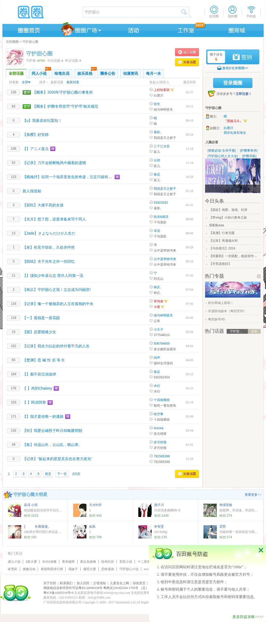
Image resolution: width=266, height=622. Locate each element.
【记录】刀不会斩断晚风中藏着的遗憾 (54, 163)
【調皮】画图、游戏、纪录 (228, 210)
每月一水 (153, 74)
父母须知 (99, 583)
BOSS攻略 (49, 561)
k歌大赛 (31, 561)
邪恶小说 (125, 561)
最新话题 (57, 82)
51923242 (161, 202)
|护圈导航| (249, 156)
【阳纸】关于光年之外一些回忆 (49, 261)
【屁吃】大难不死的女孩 (43, 205)
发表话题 (187, 62)
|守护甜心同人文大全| (222, 156)
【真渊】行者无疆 (222, 233)
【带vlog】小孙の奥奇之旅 (228, 217)
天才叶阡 (95, 505)
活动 (133, 29)
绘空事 (158, 414)
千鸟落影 (160, 222)
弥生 (157, 104)
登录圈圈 (232, 83)
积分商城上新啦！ (221, 303)
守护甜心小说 (129, 569)
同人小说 (40, 72)
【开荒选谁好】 (220, 264)
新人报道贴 (32, 191)
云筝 (157, 321)
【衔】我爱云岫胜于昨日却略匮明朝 (52, 430)
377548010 (162, 335)
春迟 (157, 174)
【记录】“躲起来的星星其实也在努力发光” (57, 459)
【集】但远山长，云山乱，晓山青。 (52, 445)
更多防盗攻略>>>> (247, 617)
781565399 (162, 456)
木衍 (157, 386)
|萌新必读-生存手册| (221, 150)
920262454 (162, 377)
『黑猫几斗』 (235, 121)
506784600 (162, 343)
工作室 (185, 29)
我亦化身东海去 (235, 133)
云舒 (157, 160)
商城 (237, 29)
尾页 (48, 474)
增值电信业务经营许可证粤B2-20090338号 (72, 588)
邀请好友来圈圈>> (235, 68)
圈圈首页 (28, 29)
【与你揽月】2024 (222, 248)
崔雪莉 (12, 569)
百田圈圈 (12, 42)
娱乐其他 (86, 72)
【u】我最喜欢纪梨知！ (42, 120)
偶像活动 (29, 569)
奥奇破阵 (68, 561)
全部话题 (16, 74)
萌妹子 (73, 569)
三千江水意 (162, 146)
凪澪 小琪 (31, 505)
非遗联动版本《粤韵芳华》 (227, 311)
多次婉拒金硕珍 (165, 349)
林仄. (157, 287)
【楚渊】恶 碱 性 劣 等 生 (44, 360)
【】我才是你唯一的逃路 (43, 416)
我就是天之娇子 (165, 138)
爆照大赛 (89, 569)
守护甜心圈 (30, 42)
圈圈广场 (81, 29)
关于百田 (49, 583)
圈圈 (42, 12)
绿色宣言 (139, 583)
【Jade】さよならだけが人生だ (49, 233)
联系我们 (66, 583)
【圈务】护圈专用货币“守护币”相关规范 (65, 106)
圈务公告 (107, 74)
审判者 (158, 301)
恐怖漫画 (107, 569)
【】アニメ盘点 (36, 149)
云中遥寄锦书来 (165, 250)
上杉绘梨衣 (162, 90)
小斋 (159, 307)
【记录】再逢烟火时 (223, 241)
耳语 (157, 231)
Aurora (158, 428)
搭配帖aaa (216, 225)
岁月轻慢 (160, 442)
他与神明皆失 (163, 109)
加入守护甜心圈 (187, 52)
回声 (157, 358)
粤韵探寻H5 (216, 319)
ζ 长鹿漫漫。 (37, 526)
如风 (92, 526)
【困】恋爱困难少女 (39, 332)
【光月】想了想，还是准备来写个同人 (54, 219)
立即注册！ (244, 94)
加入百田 (83, 583)
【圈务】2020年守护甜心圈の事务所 (62, 92)
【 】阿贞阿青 (34, 402)
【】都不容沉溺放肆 (39, 374)
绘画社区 (107, 561)
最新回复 (72, 82)
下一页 (62, 474)
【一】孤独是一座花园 (41, 318)
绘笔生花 (62, 74)
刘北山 (158, 279)
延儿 (157, 152)
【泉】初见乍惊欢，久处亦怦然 (49, 247)
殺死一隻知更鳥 (165, 405)
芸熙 (222, 526)
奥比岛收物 (88, 561)
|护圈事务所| (248, 150)
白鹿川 (158, 95)
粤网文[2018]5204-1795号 (120, 588)
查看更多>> (253, 494)
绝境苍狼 (225, 505)
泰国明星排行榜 (52, 569)
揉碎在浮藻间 (163, 363)
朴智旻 (159, 526)
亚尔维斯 (160, 434)
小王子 (158, 329)
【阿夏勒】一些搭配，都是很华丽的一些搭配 (234, 256)
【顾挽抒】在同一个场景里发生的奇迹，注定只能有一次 (68, 177)
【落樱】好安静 (36, 134)
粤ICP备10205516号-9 (58, 593)
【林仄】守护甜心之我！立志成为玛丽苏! (57, 289)
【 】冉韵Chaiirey (37, 388)
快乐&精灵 (161, 217)
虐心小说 (14, 561)
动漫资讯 (130, 74)
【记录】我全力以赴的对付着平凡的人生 (56, 346)
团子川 (159, 505)
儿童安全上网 (119, 583)
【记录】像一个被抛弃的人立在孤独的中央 (58, 304)
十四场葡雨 (162, 400)
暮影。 (158, 132)
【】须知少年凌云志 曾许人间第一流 (53, 275)
